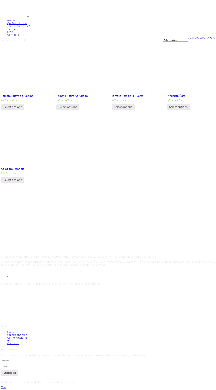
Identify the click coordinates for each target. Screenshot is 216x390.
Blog (10, 32)
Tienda (11, 29)
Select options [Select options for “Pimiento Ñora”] (178, 107)
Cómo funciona (17, 337)
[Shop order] (175, 40)
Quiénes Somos (17, 23)
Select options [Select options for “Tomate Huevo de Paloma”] (13, 107)
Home (11, 20)
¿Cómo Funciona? (18, 26)
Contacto (13, 34)
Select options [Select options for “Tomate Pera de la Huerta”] (123, 107)
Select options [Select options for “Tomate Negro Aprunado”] (68, 107)
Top (3, 387)
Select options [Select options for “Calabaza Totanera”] (13, 180)
